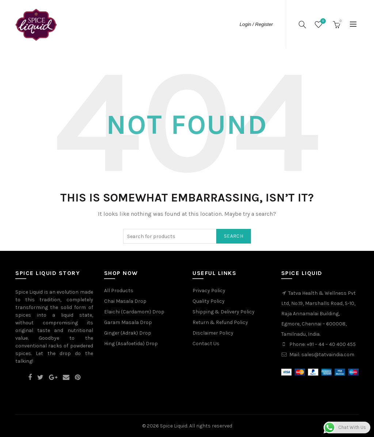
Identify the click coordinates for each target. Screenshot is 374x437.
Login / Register (256, 24)
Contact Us (206, 343)
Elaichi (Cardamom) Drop (134, 312)
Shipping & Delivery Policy (223, 312)
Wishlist (322, 21)
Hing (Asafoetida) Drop (131, 343)
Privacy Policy (208, 290)
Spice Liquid (173, 426)
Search (233, 236)
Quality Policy (208, 301)
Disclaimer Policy (212, 333)
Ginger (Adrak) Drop (127, 333)
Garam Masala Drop (128, 322)
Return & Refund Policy (220, 322)
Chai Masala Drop (125, 301)
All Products (118, 290)
